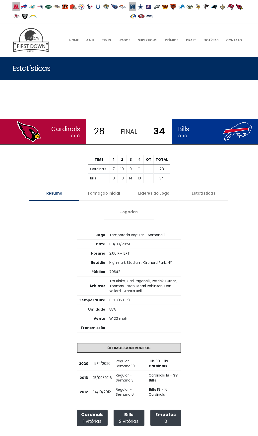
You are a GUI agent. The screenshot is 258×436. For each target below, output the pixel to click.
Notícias (210, 40)
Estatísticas (203, 193)
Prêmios (172, 40)
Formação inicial (104, 193)
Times (106, 40)
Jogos (124, 40)
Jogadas (129, 212)
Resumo (54, 193)
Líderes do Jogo (153, 193)
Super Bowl (147, 40)
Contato (234, 40)
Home (73, 40)
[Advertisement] (129, 100)
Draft (191, 40)
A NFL (90, 40)
